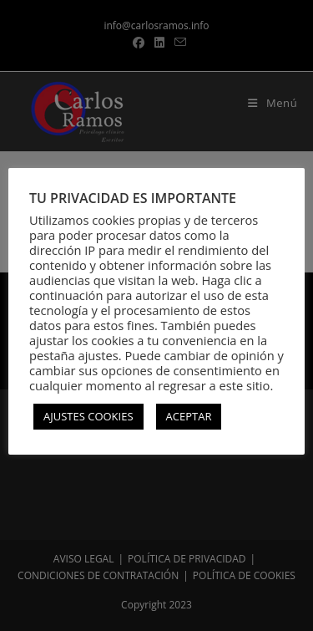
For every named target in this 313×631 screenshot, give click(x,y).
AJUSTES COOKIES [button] (88, 416)
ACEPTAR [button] (189, 416)
